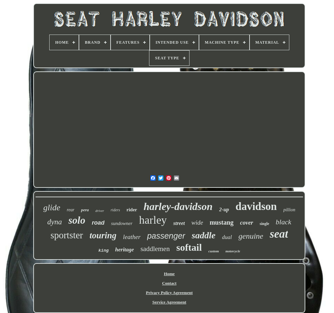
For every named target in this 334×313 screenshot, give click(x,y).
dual (227, 237)
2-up (224, 209)
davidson (256, 206)
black (283, 222)
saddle (204, 235)
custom (213, 251)
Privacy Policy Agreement (169, 292)
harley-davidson (178, 206)
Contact (169, 283)
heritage (124, 249)
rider (132, 209)
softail (189, 247)
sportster (67, 235)
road (98, 222)
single (264, 223)
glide (51, 207)
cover (246, 222)
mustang (222, 222)
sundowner (121, 223)
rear (71, 209)
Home (169, 273)
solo (76, 220)
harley (153, 220)
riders (115, 210)
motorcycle (232, 251)
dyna (54, 222)
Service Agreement (169, 302)
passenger (166, 235)
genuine (250, 236)
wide (197, 222)
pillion (289, 209)
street (179, 223)
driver (99, 211)
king (104, 250)
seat (279, 234)
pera (85, 209)
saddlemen (155, 249)
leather (132, 236)
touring (103, 235)
